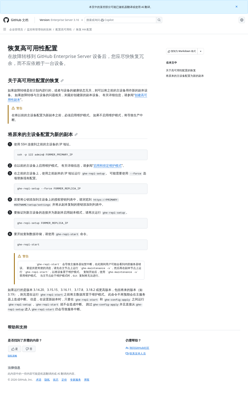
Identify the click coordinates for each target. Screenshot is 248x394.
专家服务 (75, 379)
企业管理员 (16, 29)
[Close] (237, 6)
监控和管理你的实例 (39, 29)
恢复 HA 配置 (84, 29)
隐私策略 (12, 355)
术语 (38, 379)
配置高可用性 (63, 29)
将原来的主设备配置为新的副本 (43, 134)
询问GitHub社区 (137, 348)
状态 (55, 379)
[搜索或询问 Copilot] (123, 20)
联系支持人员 (136, 353)
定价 (64, 379)
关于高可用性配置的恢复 (36, 80)
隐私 (47, 379)
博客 (86, 379)
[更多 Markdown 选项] (200, 51)
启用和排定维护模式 (107, 165)
